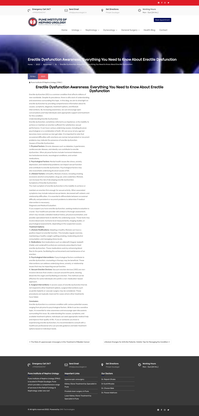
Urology (75, 30)
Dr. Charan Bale (107, 388)
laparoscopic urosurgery (74, 379)
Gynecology (109, 30)
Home (64, 30)
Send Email (74, 9)
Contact (163, 30)
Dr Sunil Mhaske (107, 384)
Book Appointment (162, 20)
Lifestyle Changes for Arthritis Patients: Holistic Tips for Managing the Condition (136, 342)
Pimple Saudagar (113, 12)
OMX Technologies (67, 409)
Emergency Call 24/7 (41, 9)
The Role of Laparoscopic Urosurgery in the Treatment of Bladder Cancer (60, 342)
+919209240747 (39, 12)
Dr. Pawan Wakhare (109, 393)
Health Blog (149, 30)
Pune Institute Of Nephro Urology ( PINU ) (45, 82)
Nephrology (91, 30)
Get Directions (112, 9)
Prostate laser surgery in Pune (77, 391)
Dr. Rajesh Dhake (108, 379)
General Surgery (129, 30)
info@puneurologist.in (78, 12)
